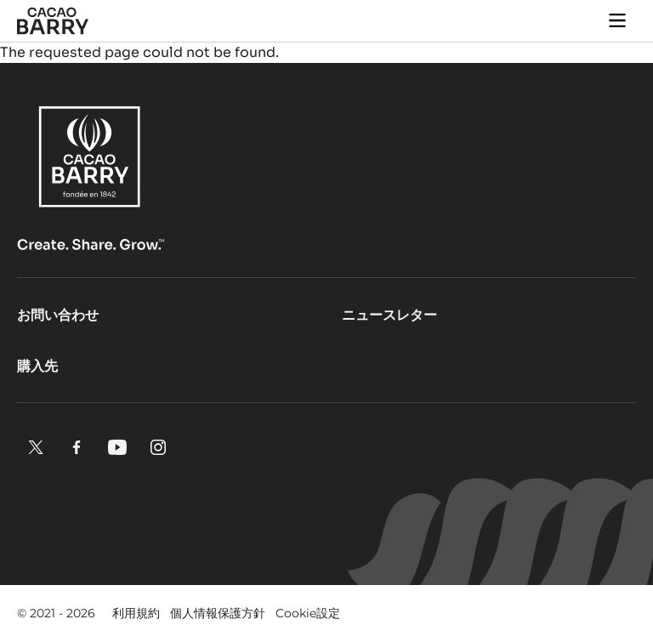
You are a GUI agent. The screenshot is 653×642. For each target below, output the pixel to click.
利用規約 (136, 613)
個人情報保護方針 (217, 613)
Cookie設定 (307, 613)
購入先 (37, 366)
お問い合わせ (58, 315)
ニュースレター (389, 315)
